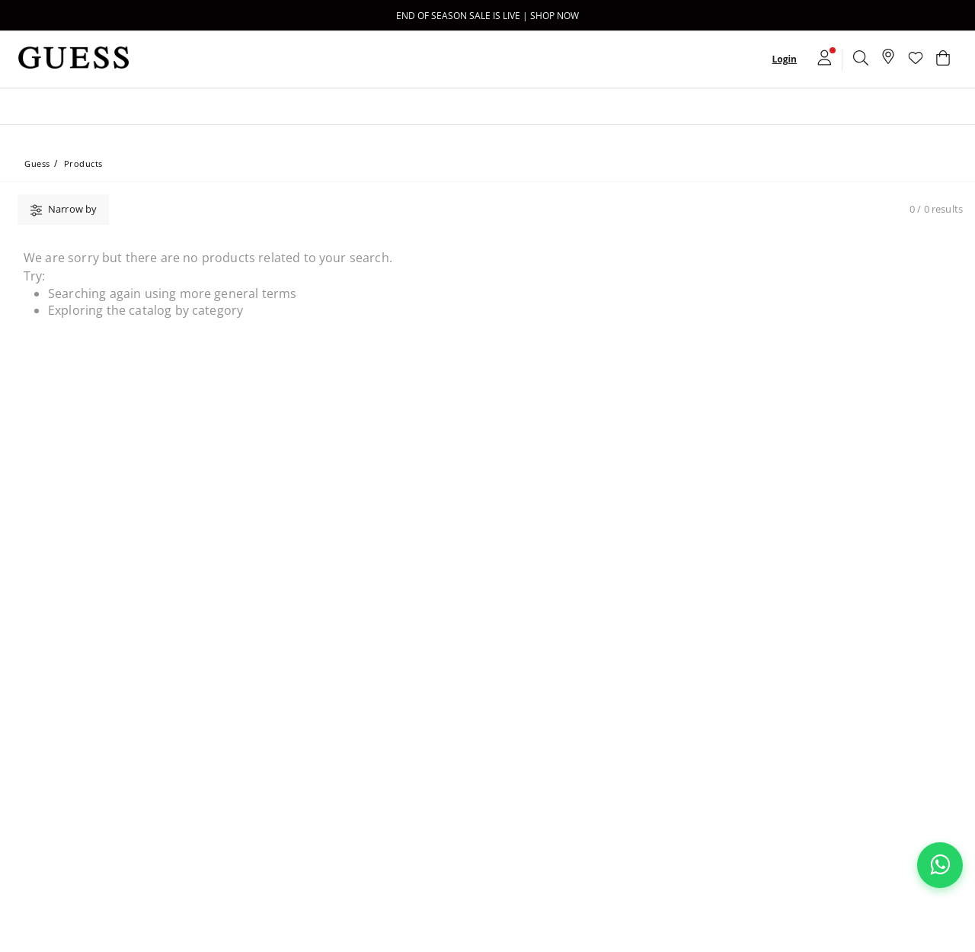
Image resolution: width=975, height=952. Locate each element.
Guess (37, 163)
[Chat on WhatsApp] (940, 865)
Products (83, 163)
